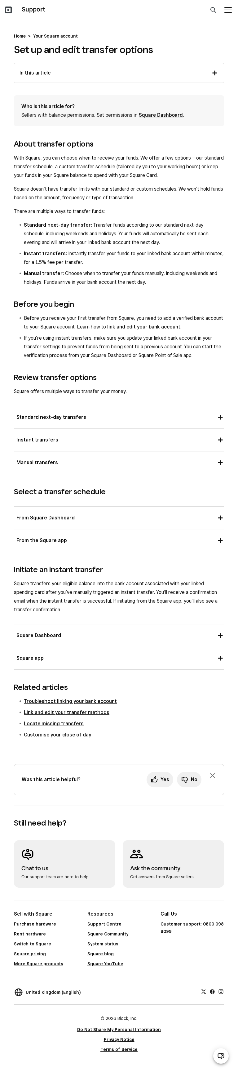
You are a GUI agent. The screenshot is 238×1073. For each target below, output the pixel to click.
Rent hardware (30, 933)
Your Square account (55, 36)
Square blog (100, 953)
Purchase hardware (35, 923)
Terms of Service (119, 1049)
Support (33, 9)
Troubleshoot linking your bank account (70, 701)
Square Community (107, 933)
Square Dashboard (161, 115)
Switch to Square (32, 943)
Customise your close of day (57, 735)
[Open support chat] (221, 1056)
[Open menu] (228, 9)
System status (102, 943)
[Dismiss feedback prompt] (212, 775)
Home (20, 36)
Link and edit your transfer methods (66, 712)
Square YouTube (105, 963)
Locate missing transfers (54, 724)
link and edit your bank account (143, 327)
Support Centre (104, 923)
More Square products (38, 963)
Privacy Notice (119, 1039)
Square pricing (30, 953)
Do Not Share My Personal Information (119, 1029)
